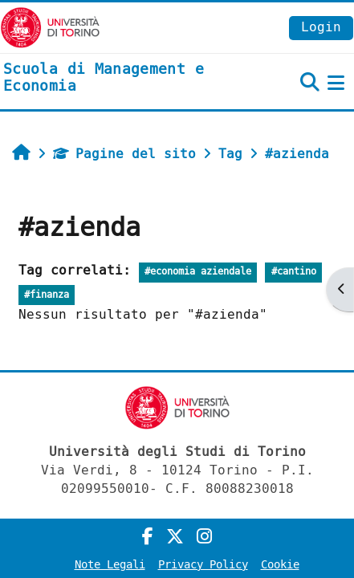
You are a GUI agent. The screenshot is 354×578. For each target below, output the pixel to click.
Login (321, 27)
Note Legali (110, 564)
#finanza (46, 295)
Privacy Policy (203, 564)
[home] (118, 78)
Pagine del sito (124, 153)
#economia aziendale (197, 272)
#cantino (293, 272)
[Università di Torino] (50, 27)
